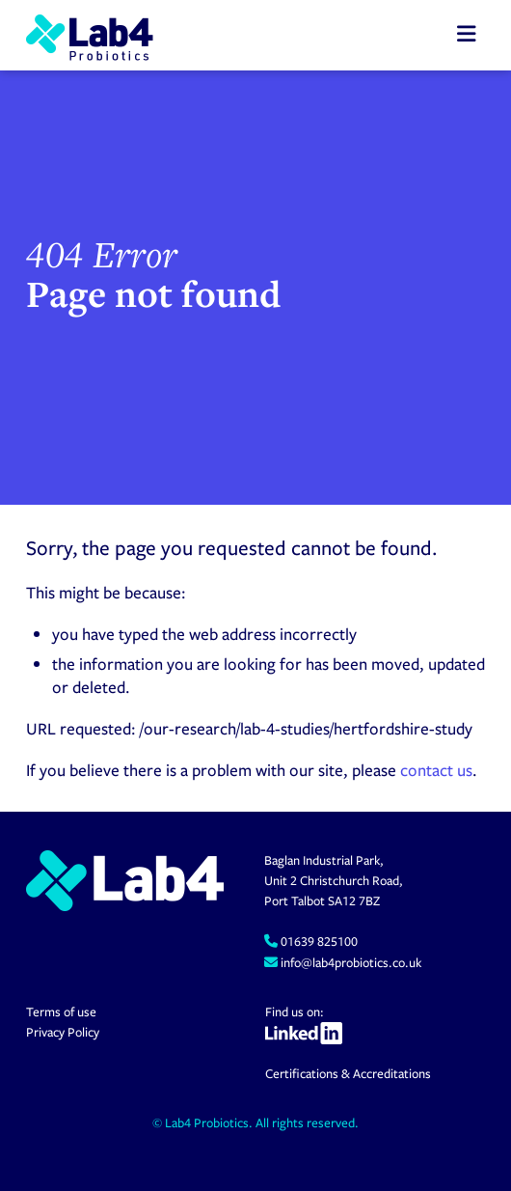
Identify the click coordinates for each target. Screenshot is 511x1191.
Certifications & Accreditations (348, 1073)
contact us (436, 770)
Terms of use (61, 1011)
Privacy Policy (62, 1031)
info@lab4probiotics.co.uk (349, 962)
